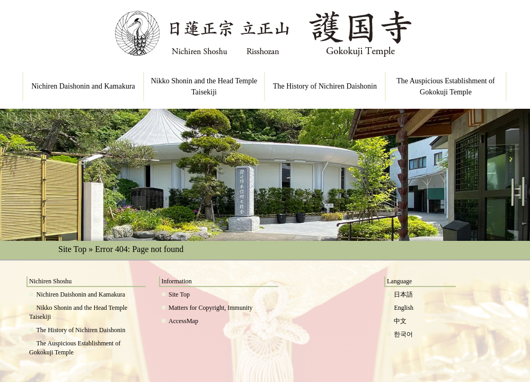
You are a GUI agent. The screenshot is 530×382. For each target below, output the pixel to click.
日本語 (403, 294)
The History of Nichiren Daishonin (325, 86)
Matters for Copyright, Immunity (211, 307)
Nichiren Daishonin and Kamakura (83, 86)
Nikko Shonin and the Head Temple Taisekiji (204, 86)
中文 (400, 321)
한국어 (403, 334)
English (403, 307)
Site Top (72, 249)
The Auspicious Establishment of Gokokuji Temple (445, 86)
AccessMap (183, 321)
